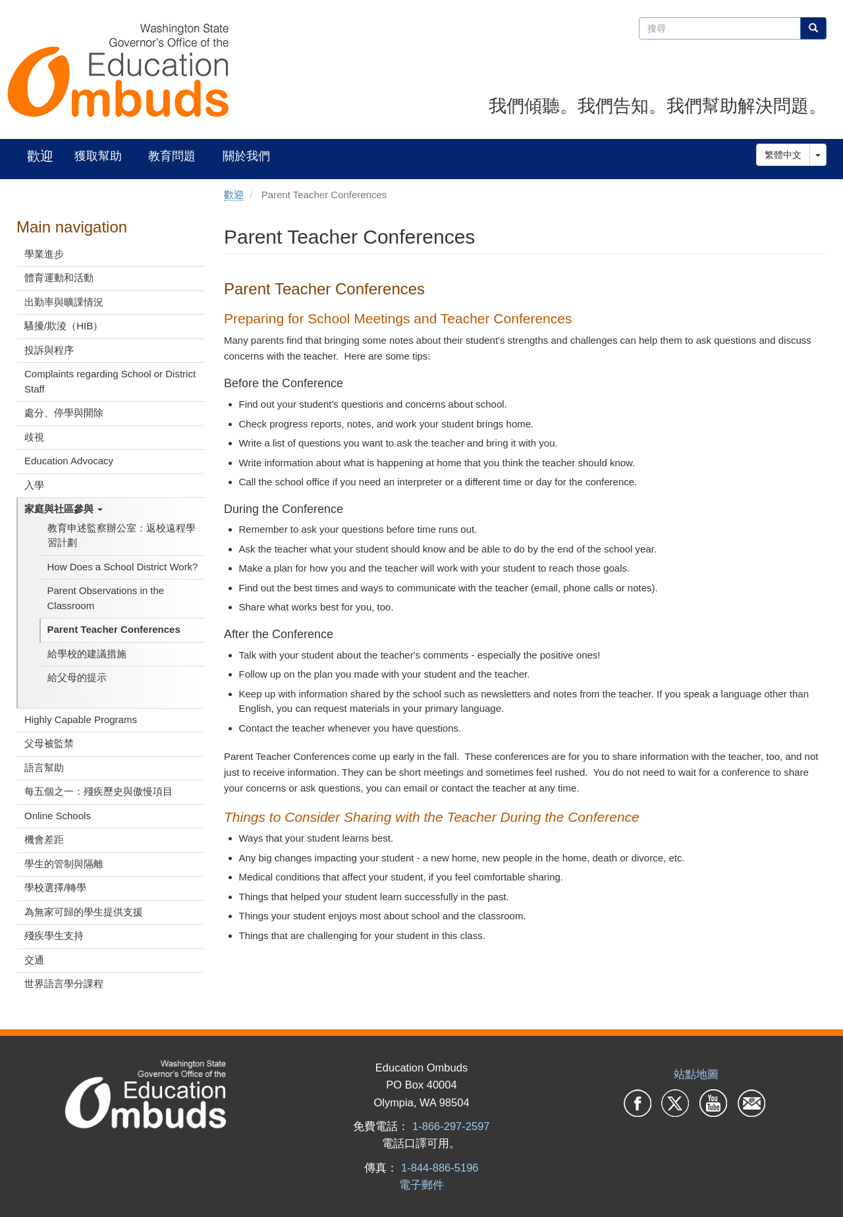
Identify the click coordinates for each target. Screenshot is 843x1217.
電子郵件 (421, 1185)
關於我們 (246, 155)
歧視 (34, 437)
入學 (34, 485)
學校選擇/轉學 (55, 887)
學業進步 (44, 253)
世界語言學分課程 (63, 983)
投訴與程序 (49, 350)
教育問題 (172, 155)
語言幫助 (44, 767)
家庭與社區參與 (63, 508)
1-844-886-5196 (439, 1168)
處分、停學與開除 (63, 412)
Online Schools (57, 815)
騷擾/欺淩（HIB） (63, 325)
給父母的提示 (77, 677)
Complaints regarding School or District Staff (110, 381)
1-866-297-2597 (450, 1126)
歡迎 (40, 156)
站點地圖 (696, 1074)
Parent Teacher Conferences (113, 629)
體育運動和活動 (59, 277)
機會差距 (44, 839)
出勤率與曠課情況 (63, 302)
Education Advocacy (68, 460)
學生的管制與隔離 (63, 863)
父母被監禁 (49, 743)
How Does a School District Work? (122, 566)
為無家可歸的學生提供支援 (83, 911)
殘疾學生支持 (54, 935)
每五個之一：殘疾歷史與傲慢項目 (98, 791)
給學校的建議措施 (86, 653)
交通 (34, 959)
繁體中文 (783, 154)
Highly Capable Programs (80, 719)
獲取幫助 (98, 155)
